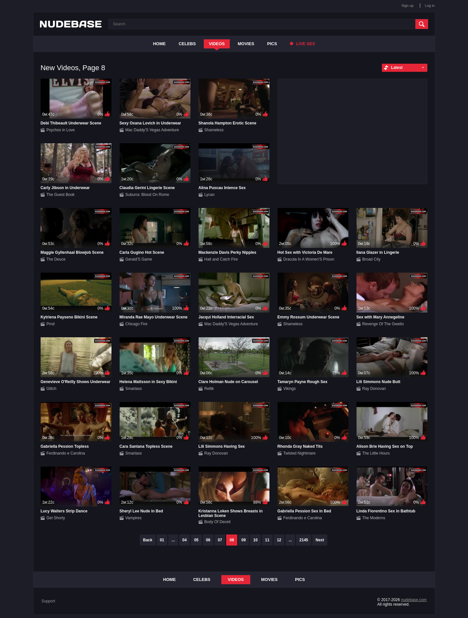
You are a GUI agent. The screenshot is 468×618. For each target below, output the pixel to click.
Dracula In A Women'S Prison (308, 259)
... (173, 540)
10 (255, 540)
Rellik (209, 388)
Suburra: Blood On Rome (147, 194)
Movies (246, 43)
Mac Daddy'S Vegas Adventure (152, 130)
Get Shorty (55, 518)
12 (279, 540)
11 (267, 540)
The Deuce (56, 259)
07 (220, 540)
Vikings (289, 388)
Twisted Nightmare (299, 453)
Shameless (214, 130)
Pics (272, 43)
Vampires (133, 518)
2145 (303, 540)
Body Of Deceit (217, 522)
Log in (430, 5)
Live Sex (302, 43)
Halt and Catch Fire (221, 259)
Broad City (371, 259)
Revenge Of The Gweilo (383, 324)
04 (184, 540)
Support (48, 601)
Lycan (209, 194)
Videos (217, 43)
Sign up (407, 5)
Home (159, 43)
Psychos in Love (60, 130)
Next (320, 540)
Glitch (51, 388)
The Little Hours (376, 453)
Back (147, 540)
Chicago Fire (136, 324)
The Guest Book (60, 194)
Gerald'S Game (138, 259)
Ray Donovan (374, 388)
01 (162, 540)
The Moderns (373, 518)
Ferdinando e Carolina (65, 453)
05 (196, 540)
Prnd (50, 324)
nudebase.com (414, 600)
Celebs (187, 43)
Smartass (133, 388)
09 (243, 540)
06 (208, 540)
